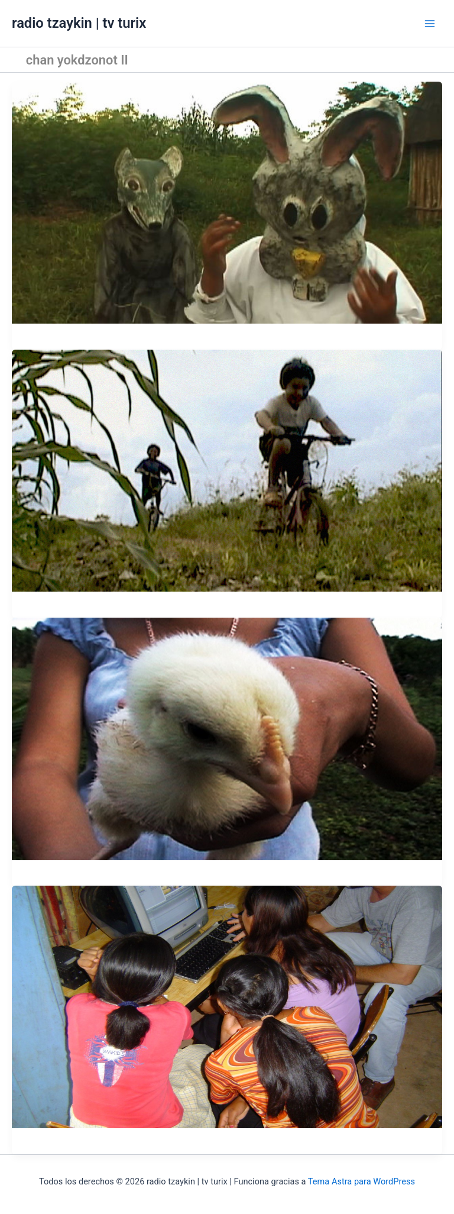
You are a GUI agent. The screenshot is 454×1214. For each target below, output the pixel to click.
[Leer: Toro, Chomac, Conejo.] (227, 201)
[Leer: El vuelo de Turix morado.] (227, 738)
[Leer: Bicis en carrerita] (227, 469)
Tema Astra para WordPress (361, 1181)
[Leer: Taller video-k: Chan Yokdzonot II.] (227, 1006)
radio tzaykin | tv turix (79, 23)
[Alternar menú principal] (429, 23)
